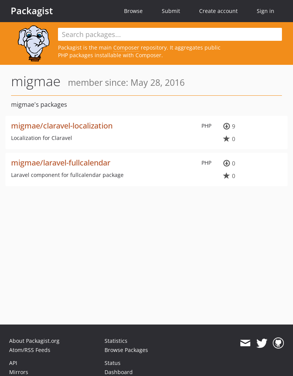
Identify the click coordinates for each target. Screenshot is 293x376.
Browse (133, 10)
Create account (218, 10)
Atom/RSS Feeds (29, 350)
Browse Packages (126, 350)
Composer (126, 47)
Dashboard (119, 372)
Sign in (265, 10)
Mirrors (18, 372)
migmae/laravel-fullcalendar (60, 162)
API (13, 362)
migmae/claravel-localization (62, 126)
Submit (171, 10)
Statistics (116, 340)
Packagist (32, 11)
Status (113, 362)
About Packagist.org (34, 340)
